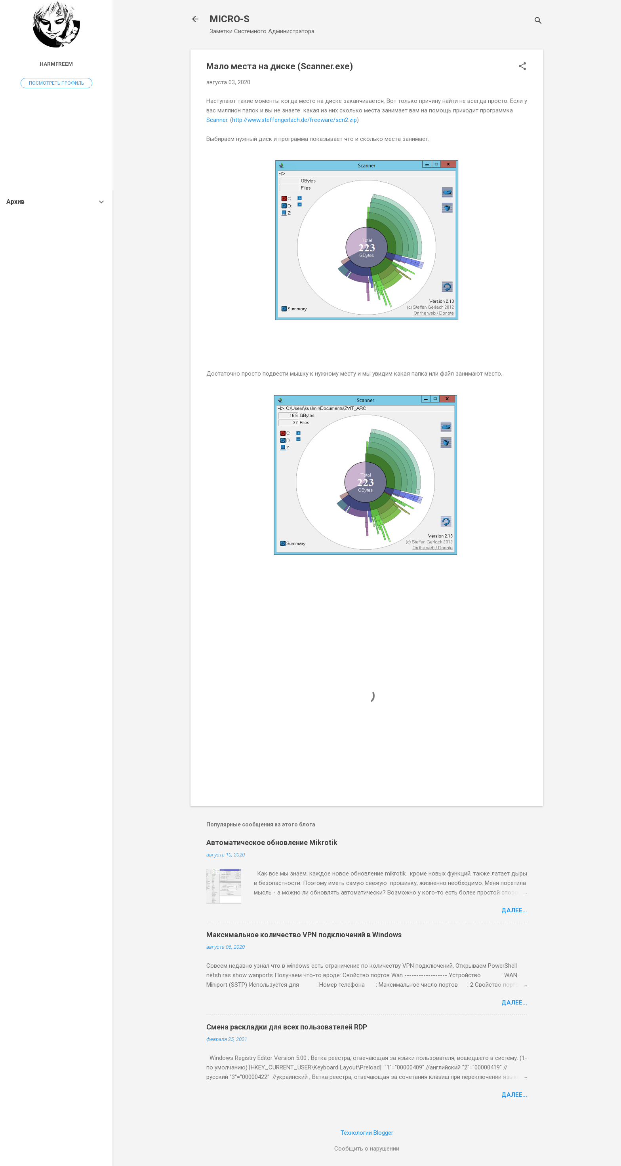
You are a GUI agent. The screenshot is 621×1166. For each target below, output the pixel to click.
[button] (522, 66)
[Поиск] (538, 21)
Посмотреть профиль (56, 83)
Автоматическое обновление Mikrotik (271, 842)
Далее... (514, 910)
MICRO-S (230, 19)
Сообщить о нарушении (366, 1148)
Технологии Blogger (367, 1132)
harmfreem (56, 64)
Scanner (216, 119)
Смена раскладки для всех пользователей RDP (286, 1027)
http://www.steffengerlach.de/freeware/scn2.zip (294, 119)
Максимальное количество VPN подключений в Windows (304, 935)
